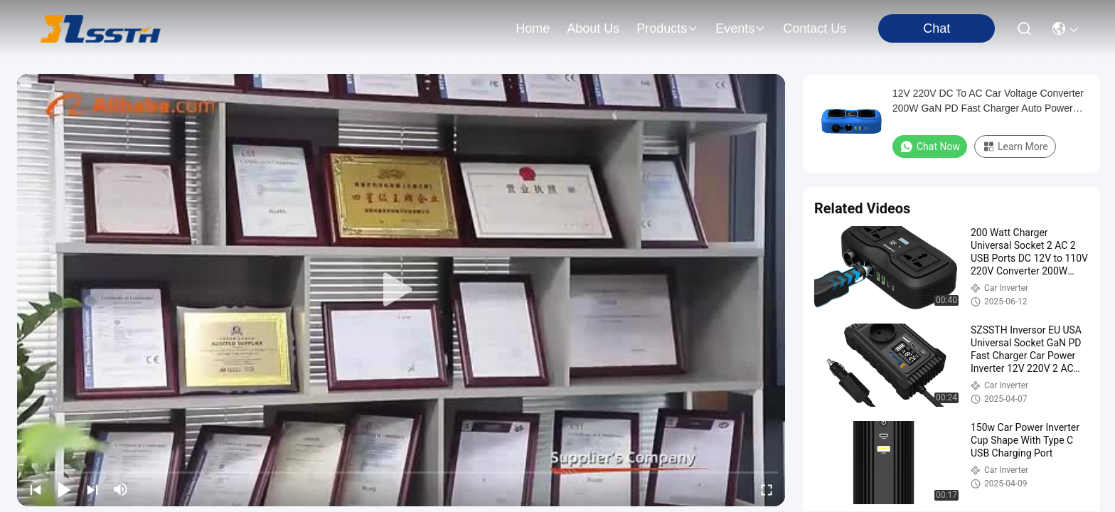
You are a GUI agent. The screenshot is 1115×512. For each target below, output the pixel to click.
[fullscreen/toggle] (766, 489)
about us (593, 28)
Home (533, 28)
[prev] (35, 489)
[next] (92, 489)
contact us (814, 28)
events (740, 28)
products (667, 28)
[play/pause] (64, 489)
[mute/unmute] (121, 489)
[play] (401, 290)
